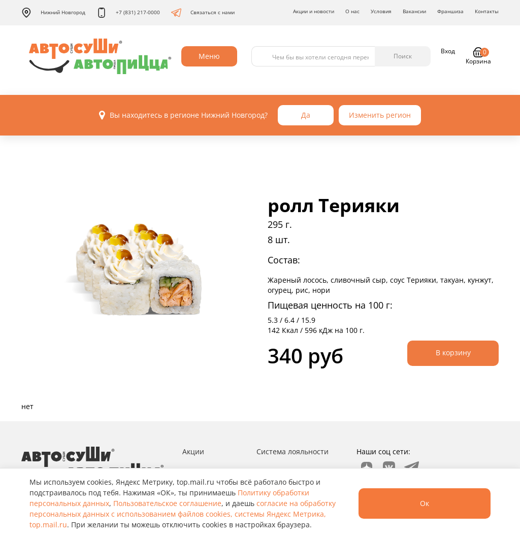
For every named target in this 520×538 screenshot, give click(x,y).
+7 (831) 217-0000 (128, 13)
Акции (193, 451)
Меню (209, 56)
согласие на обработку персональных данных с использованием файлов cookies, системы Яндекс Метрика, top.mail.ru (182, 513)
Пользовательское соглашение (167, 503)
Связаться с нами (203, 13)
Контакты (487, 11)
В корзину (453, 352)
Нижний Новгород (53, 13)
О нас (352, 11)
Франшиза (450, 11)
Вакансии (414, 11)
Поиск (403, 56)
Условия (381, 11)
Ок (424, 503)
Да (305, 115)
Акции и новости (313, 11)
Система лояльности (292, 451)
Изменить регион (380, 115)
